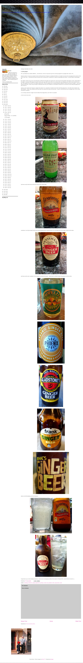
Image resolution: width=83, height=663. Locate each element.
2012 (5, 191)
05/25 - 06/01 (7, 160)
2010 (5, 194)
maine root (46, 582)
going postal (6, 113)
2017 (5, 99)
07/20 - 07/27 (7, 147)
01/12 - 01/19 (7, 185)
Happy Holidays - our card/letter (10, 115)
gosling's (42, 582)
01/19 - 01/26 (7, 184)
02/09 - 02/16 (7, 180)
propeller (50, 582)
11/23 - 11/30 (7, 119)
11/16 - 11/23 (7, 121)
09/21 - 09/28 (7, 132)
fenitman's (30, 582)
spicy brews (57, 582)
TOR (10, 70)
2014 (5, 104)
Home (51, 621)
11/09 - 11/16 (7, 122)
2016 (5, 101)
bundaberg (26, 582)
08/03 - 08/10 (7, 144)
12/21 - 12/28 (7, 107)
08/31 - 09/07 (7, 137)
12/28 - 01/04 (7, 105)
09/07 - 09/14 (7, 136)
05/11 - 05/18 (7, 162)
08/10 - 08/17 (7, 142)
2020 (5, 94)
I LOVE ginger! (7, 117)
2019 (5, 96)
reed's (53, 582)
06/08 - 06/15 (7, 157)
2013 (5, 189)
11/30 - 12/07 (7, 112)
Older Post (78, 621)
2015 (5, 102)
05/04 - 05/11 (7, 164)
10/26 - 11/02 (7, 126)
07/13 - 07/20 (7, 149)
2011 (5, 192)
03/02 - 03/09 (7, 177)
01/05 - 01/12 (7, 187)
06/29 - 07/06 (7, 152)
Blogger (52, 659)
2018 (5, 97)
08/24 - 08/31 (7, 139)
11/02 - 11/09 (7, 124)
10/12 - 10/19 (7, 129)
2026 (5, 86)
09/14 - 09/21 (7, 134)
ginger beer (38, 582)
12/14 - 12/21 (7, 109)
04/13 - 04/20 (7, 167)
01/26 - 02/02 (7, 182)
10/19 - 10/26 (7, 127)
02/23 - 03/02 (7, 179)
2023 (5, 91)
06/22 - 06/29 (7, 154)
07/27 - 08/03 (7, 145)
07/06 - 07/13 (7, 150)
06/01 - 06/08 (7, 159)
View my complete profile (7, 81)
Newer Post (24, 621)
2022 (5, 92)
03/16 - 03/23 (7, 174)
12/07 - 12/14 (7, 110)
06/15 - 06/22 (7, 155)
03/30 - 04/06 (7, 170)
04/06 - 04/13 (7, 169)
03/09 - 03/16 (7, 175)
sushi (61, 582)
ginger (34, 582)
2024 (5, 89)
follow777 (43, 659)
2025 (5, 87)
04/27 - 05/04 (7, 165)
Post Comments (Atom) (30, 623)
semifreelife (12, 8)
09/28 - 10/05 (7, 131)
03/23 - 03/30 (7, 172)
